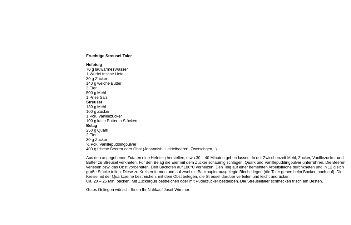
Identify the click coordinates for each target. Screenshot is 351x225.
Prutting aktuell (14, 111)
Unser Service (13, 77)
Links (6, 104)
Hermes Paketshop (17, 84)
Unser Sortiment (15, 70)
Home (7, 49)
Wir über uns (12, 56)
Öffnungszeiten (14, 63)
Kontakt (8, 97)
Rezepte (9, 90)
